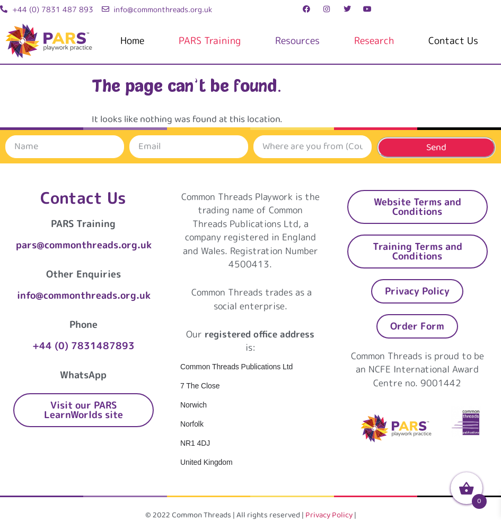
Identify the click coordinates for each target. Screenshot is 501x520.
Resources (297, 40)
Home (132, 40)
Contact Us (453, 40)
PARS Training (210, 40)
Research (374, 40)
